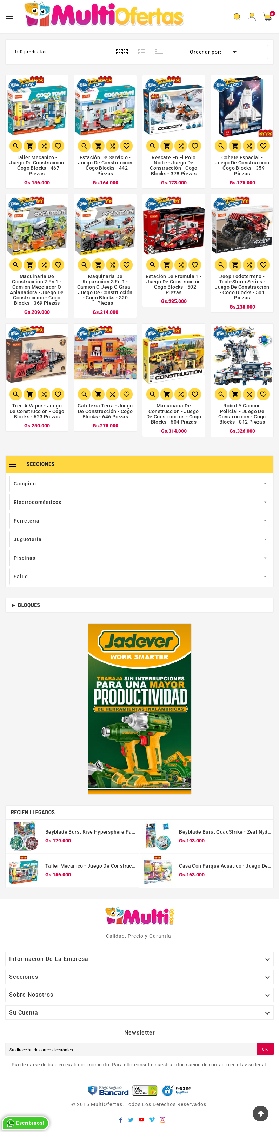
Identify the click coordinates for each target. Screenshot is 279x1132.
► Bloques (25, 605)
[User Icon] (252, 17)
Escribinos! (25, 1123)
